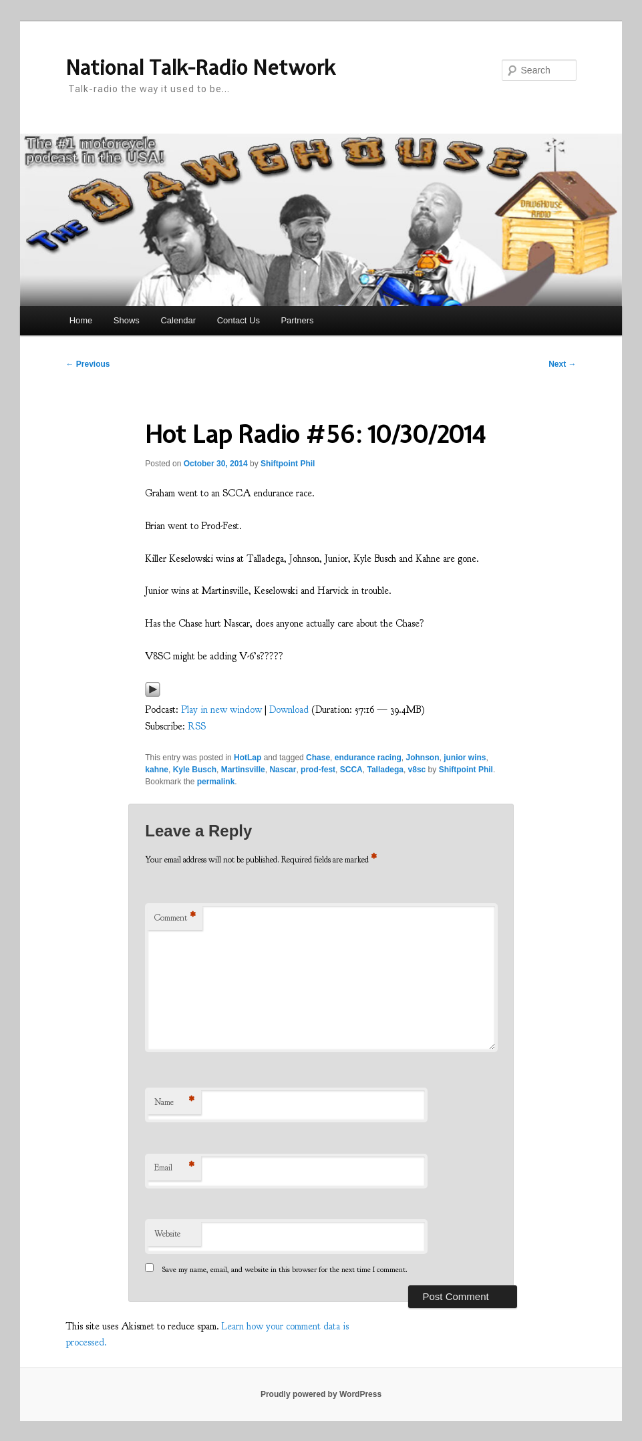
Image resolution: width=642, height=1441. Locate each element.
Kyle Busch (194, 769)
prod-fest (318, 769)
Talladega (385, 769)
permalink (216, 781)
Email (174, 1168)
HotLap (247, 757)
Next (562, 364)
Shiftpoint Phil (288, 463)
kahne (156, 769)
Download (289, 709)
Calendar (178, 320)
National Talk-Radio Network (200, 67)
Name (174, 1102)
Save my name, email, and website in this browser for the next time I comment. (285, 1269)
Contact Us (238, 320)
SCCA (351, 769)
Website (167, 1234)
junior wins (465, 757)
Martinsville (243, 769)
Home (81, 320)
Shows (127, 320)
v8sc (417, 769)
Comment (175, 918)
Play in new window (221, 709)
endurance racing (368, 757)
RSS (197, 726)
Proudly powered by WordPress (321, 1394)
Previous (87, 364)
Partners (297, 320)
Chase (318, 757)
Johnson (422, 757)
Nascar (282, 769)
